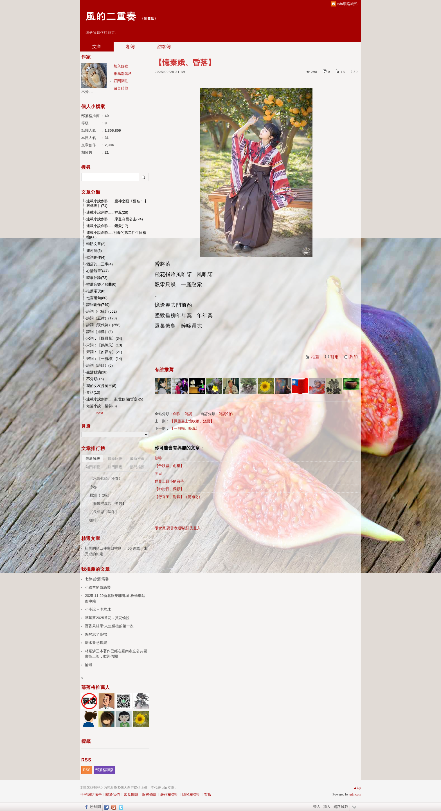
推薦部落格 (123, 73)
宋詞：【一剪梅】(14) (104, 359)
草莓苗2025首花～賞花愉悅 (107, 618)
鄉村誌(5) (94, 250)
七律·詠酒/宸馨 (97, 579)
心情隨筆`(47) (97, 271)
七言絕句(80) (96, 298)
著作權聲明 (169, 794)
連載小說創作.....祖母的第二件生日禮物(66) (116, 234)
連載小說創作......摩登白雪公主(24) (114, 219)
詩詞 (188, 414)
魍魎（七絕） (100, 495)
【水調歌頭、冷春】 (105, 478)
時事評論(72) (96, 277)
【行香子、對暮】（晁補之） (178, 497)
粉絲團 (95, 807)
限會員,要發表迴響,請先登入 (178, 528)
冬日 (158, 473)
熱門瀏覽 (93, 467)
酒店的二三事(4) (99, 264)
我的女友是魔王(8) (101, 386)
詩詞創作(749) (97, 305)
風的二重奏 (111, 15)
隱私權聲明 (191, 794)
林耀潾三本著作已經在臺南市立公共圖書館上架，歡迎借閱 (116, 654)
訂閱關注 (121, 81)
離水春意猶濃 (96, 642)
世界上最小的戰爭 (169, 481)
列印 (353, 357)
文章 (96, 46)
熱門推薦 (137, 467)
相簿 (130, 46)
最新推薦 (137, 458)
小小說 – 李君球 (98, 609)
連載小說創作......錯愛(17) (107, 226)
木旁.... (87, 91)
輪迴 (88, 665)
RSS (87, 770)
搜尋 (144, 177)
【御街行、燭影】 (169, 489)
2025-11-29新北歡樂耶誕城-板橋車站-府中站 (115, 598)
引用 (334, 357)
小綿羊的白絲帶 (98, 587)
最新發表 (93, 458)
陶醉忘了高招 (96, 634)
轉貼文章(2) (95, 244)
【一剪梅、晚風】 (184, 428)
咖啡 (158, 458)
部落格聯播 (104, 770)
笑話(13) (93, 392)
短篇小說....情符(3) (101, 406)
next (100, 413)
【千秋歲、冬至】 (169, 466)
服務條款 (149, 794)
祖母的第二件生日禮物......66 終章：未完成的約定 (116, 551)
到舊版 (148, 18)
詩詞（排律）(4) (99, 332)
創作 (176, 414)
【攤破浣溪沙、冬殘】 (107, 503)
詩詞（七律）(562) (101, 311)
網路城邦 (341, 807)
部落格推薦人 (95, 687)
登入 (316, 807)
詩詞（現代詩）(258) (103, 325)
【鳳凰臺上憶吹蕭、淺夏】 (192, 421)
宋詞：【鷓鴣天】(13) (104, 345)
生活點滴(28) (96, 372)
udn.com (355, 794)
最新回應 (115, 458)
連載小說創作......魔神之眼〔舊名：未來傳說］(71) (116, 203)
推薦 (315, 357)
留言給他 (121, 88)
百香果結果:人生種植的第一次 (109, 626)
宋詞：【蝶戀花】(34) (104, 338)
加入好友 (121, 66)
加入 (326, 807)
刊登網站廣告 (91, 794)
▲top (357, 788)
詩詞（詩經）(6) (99, 365)
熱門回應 (115, 467)
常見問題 (131, 794)
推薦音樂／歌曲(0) (101, 284)
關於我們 (112, 794)
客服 (208, 794)
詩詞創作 (226, 414)
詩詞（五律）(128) (101, 318)
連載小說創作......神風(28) (107, 212)
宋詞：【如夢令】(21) (104, 352)
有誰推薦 (164, 369)
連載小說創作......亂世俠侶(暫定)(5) (114, 399)
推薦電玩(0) (95, 291)
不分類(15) (95, 379)
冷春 (93, 487)
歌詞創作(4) (95, 257)
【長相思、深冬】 (104, 512)
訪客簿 (164, 46)
